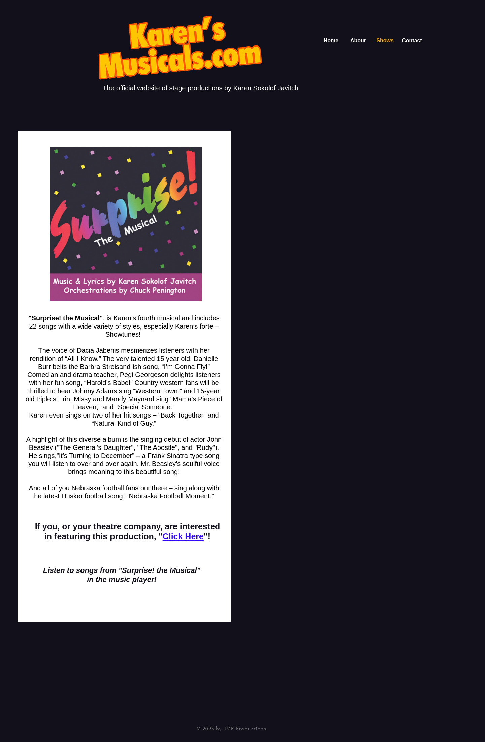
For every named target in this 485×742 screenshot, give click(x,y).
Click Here (183, 536)
